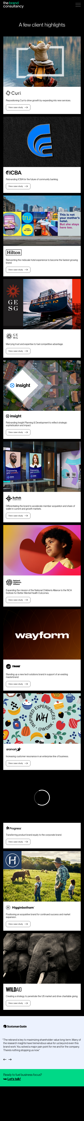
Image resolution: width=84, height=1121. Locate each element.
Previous (4, 1059)
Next (10, 1059)
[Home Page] (13, 5)
